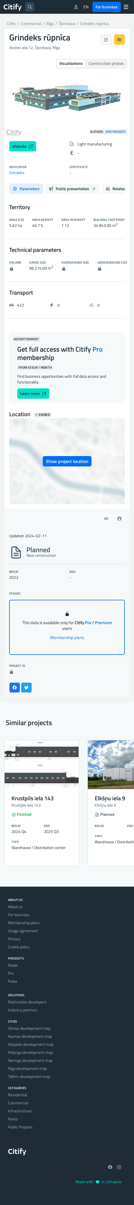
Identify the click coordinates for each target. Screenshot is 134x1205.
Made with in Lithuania (98, 1182)
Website (22, 146)
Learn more (33, 393)
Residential (17, 1095)
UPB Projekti (116, 131)
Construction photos (106, 63)
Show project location (67, 461)
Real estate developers (27, 1002)
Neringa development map (30, 1060)
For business (107, 7)
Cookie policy (19, 947)
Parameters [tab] (26, 189)
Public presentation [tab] (72, 189)
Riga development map (27, 1068)
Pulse (12, 981)
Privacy (14, 939)
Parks (13, 1119)
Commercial (18, 1103)
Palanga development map (30, 1052)
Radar (13, 965)
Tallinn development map (29, 1076)
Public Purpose (20, 1127)
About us (15, 907)
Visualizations (71, 63)
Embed (42, 414)
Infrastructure (20, 1111)
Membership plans (67, 637)
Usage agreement (23, 931)
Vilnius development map (29, 1028)
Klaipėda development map (30, 1044)
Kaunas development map (30, 1036)
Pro (11, 973)
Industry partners (23, 1010)
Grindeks (16, 173)
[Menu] (126, 6)
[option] (67, 96)
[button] (14, 96)
